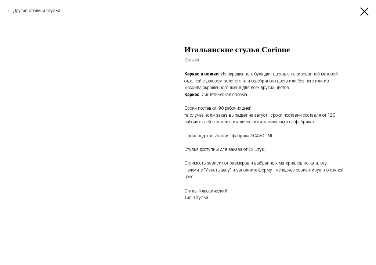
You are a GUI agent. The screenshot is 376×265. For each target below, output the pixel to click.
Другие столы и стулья (36, 10)
